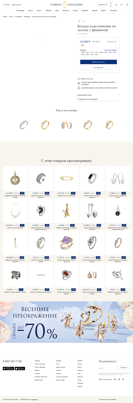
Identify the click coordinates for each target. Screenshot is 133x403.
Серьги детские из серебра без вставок (117, 196)
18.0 (101, 52)
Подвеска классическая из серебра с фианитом (66, 228)
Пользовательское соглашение (107, 399)
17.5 (96, 52)
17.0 (92, 52)
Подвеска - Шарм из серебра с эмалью (15, 292)
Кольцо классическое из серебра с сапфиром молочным (40, 228)
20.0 (83, 54)
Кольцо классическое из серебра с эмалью (40, 260)
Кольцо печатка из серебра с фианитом (92, 196)
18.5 (105, 52)
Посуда (75, 11)
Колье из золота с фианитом (15, 227)
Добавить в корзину (98, 62)
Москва (6, 5)
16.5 (87, 52)
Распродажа (20, 11)
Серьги (39, 11)
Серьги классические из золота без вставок (92, 292)
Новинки (94, 11)
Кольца (30, 11)
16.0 (83, 52)
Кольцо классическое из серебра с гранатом (92, 260)
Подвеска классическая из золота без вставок (15, 196)
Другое (103, 11)
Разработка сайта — (26, 399)
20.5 (87, 54)
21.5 (96, 54)
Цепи (57, 11)
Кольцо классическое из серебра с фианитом (40, 196)
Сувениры (85, 11)
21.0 (92, 54)
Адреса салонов (16, 5)
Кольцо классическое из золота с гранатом (66, 292)
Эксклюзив (113, 11)
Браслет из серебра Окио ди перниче (41, 292)
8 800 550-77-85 (102, 5)
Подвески (48, 11)
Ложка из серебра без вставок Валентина (92, 228)
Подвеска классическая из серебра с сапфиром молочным (118, 228)
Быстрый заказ (98, 67)
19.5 (114, 52)
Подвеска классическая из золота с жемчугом (15, 260)
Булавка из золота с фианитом (66, 195)
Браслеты (66, 11)
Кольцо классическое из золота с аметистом (66, 260)
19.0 (110, 52)
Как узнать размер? (111, 50)
